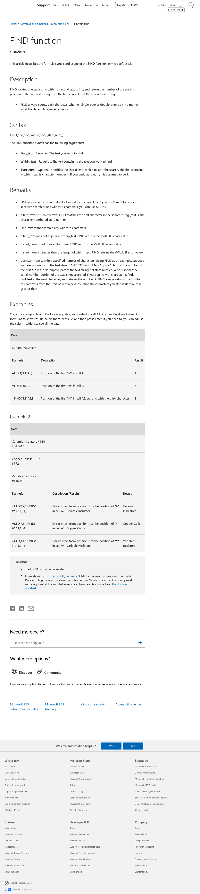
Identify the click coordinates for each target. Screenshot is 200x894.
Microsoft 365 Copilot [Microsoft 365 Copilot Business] (15, 865)
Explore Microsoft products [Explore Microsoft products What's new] (17, 803)
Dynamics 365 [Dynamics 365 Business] (11, 840)
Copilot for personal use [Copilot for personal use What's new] (16, 791)
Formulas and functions (34, 24)
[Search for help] (181, 5)
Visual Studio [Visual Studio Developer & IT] (76, 871)
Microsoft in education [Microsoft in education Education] (145, 766)
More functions (60, 24)
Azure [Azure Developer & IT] (72, 828)
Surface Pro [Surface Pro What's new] (10, 766)
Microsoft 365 (61, 5)
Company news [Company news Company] (142, 840)
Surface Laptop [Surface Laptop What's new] (12, 772)
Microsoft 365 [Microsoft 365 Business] (11, 846)
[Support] (43, 5)
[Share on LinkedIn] (19, 607)
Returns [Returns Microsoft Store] (73, 785)
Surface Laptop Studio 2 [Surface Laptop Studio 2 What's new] (16, 778)
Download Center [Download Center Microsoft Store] (78, 772)
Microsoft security (92, 704)
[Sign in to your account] (190, 5)
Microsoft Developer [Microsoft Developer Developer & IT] (79, 834)
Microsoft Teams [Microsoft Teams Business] (13, 859)
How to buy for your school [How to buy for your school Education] (147, 791)
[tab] (23, 672)
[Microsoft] (18, 5)
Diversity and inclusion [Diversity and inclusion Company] (145, 859)
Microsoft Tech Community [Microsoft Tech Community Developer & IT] (82, 852)
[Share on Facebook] (12, 607)
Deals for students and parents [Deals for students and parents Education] (149, 803)
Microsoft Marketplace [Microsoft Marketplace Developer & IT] (80, 859)
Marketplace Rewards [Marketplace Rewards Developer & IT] (80, 865)
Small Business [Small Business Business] (12, 871)
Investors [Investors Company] (139, 852)
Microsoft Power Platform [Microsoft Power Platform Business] (17, 852)
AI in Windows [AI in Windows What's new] (11, 797)
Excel (14, 24)
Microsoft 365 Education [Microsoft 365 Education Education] (146, 785)
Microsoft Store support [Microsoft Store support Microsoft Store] (81, 778)
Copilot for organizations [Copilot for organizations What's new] (16, 785)
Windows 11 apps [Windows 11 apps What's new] (13, 810)
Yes (111, 746)
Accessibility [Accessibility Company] (141, 865)
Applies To (19, 51)
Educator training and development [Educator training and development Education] (151, 797)
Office (76, 5)
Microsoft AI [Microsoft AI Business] (10, 828)
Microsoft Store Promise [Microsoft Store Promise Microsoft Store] (81, 803)
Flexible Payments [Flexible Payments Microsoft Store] (78, 810)
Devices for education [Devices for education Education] (145, 772)
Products (90, 5)
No (133, 746)
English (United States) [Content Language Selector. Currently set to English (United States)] (21, 882)
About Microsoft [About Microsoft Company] (142, 834)
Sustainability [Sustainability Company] (141, 871)
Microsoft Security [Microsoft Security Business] (13, 834)
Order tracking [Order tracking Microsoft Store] (76, 791)
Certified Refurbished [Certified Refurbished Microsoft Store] (80, 797)
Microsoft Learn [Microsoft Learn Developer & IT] (77, 840)
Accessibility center (128, 704)
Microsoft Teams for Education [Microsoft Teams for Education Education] (149, 778)
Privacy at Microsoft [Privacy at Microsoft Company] (144, 846)
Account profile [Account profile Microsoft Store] (77, 766)
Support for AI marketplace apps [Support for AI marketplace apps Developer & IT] (85, 846)
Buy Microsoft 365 (127, 5)
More (105, 5)
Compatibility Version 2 (64, 576)
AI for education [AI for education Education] (142, 810)
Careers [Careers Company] (138, 828)
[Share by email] (29, 607)
